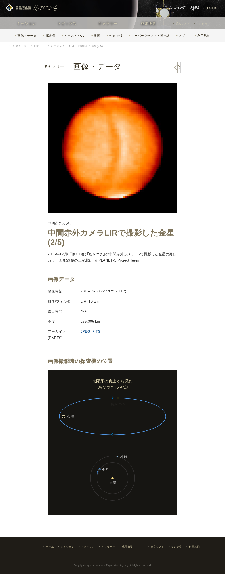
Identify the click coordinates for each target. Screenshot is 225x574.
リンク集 (201, 23)
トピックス (67, 23)
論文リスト (183, 23)
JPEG (85, 331)
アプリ (183, 35)
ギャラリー (107, 23)
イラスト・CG (74, 35)
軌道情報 (115, 35)
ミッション (26, 23)
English (212, 8)
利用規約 (203, 35)
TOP (9, 46)
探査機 (50, 35)
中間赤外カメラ (60, 223)
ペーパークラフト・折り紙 (150, 35)
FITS (96, 331)
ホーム (50, 547)
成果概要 (148, 23)
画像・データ (26, 35)
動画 (97, 35)
